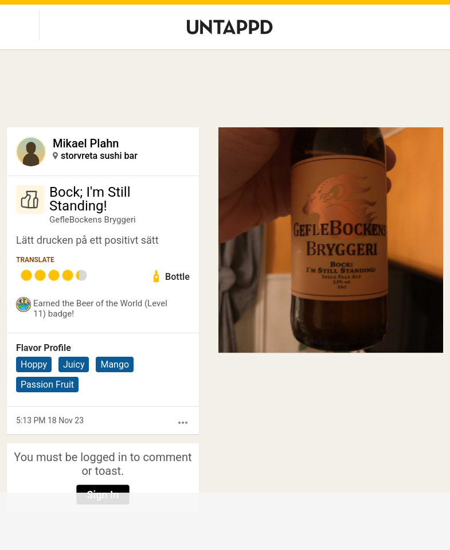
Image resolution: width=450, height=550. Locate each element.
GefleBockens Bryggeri (92, 219)
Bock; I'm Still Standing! (90, 199)
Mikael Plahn (86, 143)
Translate (35, 260)
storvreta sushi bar (99, 155)
